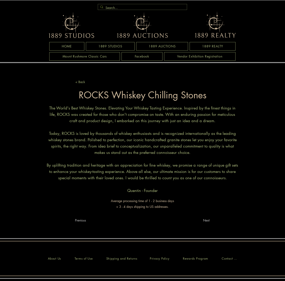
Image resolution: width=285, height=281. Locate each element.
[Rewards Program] (195, 258)
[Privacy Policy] (159, 258)
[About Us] (54, 258)
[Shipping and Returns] (121, 258)
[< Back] (88, 82)
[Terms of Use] (83, 258)
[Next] (200, 220)
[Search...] (142, 8)
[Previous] (88, 220)
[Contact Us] (229, 258)
